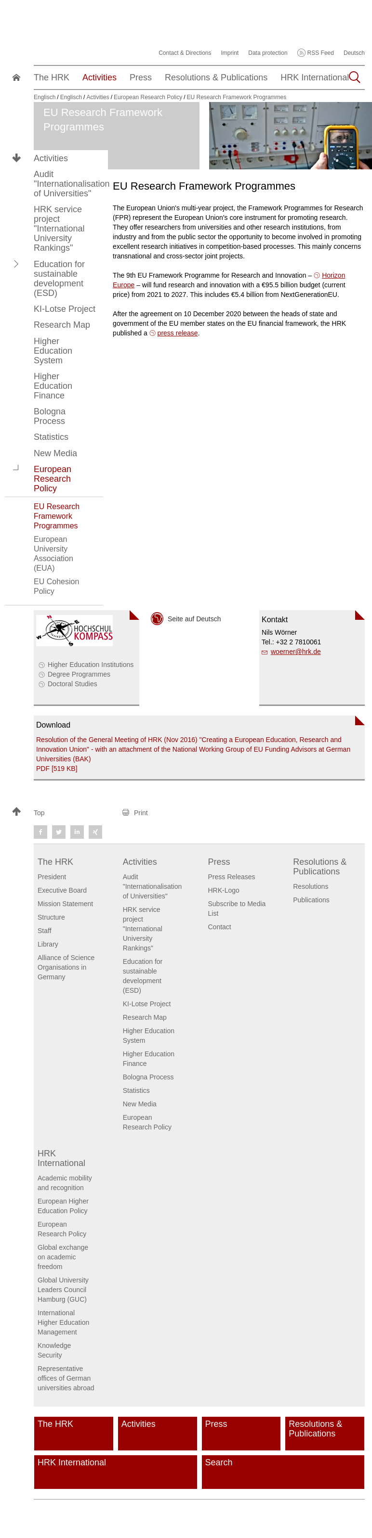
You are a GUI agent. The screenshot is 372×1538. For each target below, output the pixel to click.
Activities (51, 158)
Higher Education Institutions (90, 664)
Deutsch (354, 53)
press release (178, 333)
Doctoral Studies (72, 684)
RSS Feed (320, 53)
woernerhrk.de (296, 651)
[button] (16, 263)
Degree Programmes (79, 674)
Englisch (44, 97)
